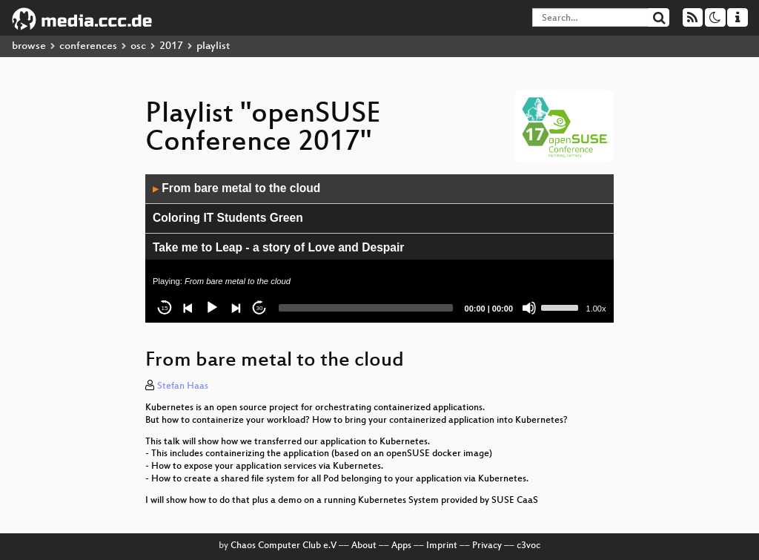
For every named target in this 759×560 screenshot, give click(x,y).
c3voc (528, 546)
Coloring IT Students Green (228, 217)
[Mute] (529, 307)
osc (138, 46)
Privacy (487, 546)
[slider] (366, 308)
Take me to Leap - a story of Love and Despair (278, 247)
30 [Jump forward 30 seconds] (259, 308)
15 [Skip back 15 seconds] (165, 308)
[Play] (212, 307)
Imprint (441, 546)
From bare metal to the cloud (236, 188)
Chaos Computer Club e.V (284, 546)
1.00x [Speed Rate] (596, 308)
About (364, 546)
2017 (171, 46)
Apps (401, 546)
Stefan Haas (182, 386)
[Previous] (188, 307)
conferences (88, 46)
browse (29, 46)
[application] (379, 248)
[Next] (235, 307)
